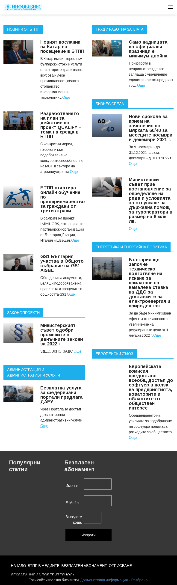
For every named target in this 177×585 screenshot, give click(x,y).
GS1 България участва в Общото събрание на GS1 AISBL (62, 263)
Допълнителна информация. (104, 580)
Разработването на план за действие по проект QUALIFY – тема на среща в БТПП (61, 125)
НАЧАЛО (18, 565)
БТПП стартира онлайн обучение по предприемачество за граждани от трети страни (62, 199)
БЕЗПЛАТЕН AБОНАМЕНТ (84, 565)
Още (66, 97)
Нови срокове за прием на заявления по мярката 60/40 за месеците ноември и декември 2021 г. (150, 128)
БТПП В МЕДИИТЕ (44, 565)
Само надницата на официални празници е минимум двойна (148, 48)
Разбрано (139, 580)
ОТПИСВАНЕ (120, 565)
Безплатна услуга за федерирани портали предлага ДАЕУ (61, 394)
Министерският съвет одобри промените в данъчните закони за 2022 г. (61, 334)
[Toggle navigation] (170, 7)
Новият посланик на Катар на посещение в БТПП (62, 46)
